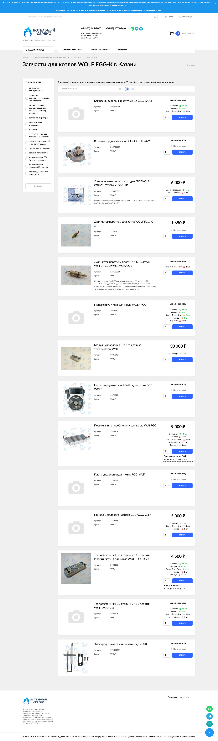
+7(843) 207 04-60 (116, 28)
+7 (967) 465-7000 (91, 28)
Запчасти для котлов (72, 50)
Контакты (122, 50)
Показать (38, 186)
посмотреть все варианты (175, 459)
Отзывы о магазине (99, 50)
